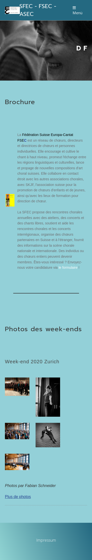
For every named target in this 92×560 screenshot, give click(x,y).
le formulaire (69, 267)
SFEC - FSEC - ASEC (37, 10)
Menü (77, 10)
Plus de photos (18, 497)
